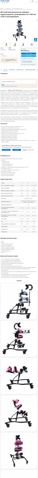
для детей (16, 149)
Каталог (1, 8)
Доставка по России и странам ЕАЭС (29, 64)
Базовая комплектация (30, 69)
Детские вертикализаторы (17, 8)
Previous (1, 30)
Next (36, 30)
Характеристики (20, 69)
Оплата (23, 61)
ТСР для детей (8, 8)
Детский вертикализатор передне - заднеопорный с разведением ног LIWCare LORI (16, 9)
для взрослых (6, 149)
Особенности (12, 69)
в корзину (29, 53)
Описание (5, 69)
